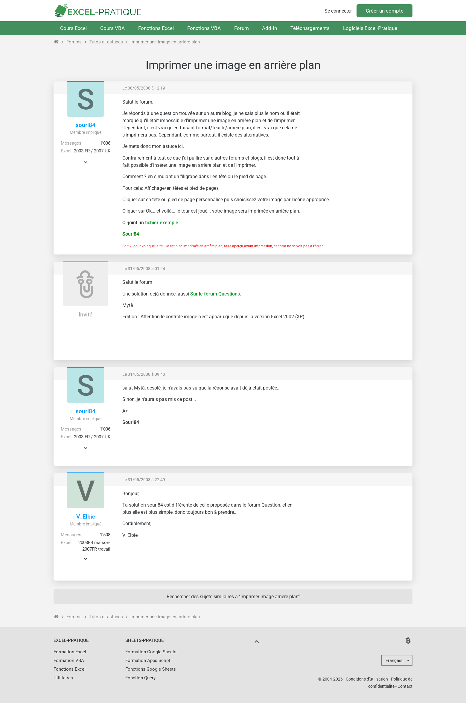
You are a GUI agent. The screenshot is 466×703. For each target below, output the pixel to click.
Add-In (269, 28)
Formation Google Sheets (150, 651)
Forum (241, 28)
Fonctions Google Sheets (150, 669)
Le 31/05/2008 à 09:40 (143, 374)
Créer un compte (384, 11)
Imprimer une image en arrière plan (165, 42)
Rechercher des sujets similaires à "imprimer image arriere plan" (233, 596)
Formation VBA (69, 660)
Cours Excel (73, 28)
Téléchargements (310, 28)
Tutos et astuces (106, 42)
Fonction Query (140, 678)
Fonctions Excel (156, 28)
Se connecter (338, 11)
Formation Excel (70, 651)
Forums (74, 42)
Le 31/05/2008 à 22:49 (143, 479)
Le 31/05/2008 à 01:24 (143, 268)
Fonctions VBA (204, 28)
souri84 (85, 125)
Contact (405, 686)
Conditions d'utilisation (367, 679)
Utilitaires (63, 678)
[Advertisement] (357, 141)
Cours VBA (112, 28)
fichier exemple (161, 222)
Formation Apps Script (147, 660)
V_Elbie (85, 516)
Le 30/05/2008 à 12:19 (143, 88)
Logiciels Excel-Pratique (370, 28)
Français (394, 660)
